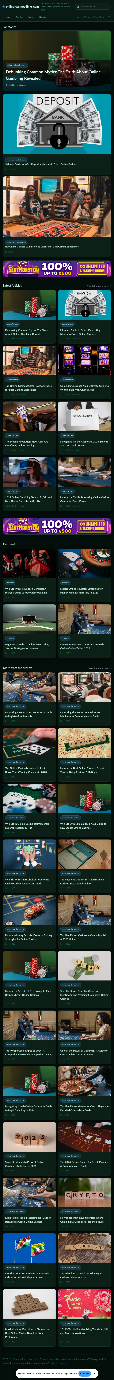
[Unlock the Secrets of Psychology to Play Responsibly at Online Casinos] (29, 979)
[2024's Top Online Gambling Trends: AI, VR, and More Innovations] (84, 1317)
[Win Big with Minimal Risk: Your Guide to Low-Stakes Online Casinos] (84, 810)
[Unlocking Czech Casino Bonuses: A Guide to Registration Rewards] (29, 699)
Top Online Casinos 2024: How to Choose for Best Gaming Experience (42, 246)
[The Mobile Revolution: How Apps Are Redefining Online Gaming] (29, 428)
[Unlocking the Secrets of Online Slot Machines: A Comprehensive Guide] (84, 699)
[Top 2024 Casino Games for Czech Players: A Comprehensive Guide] (84, 1148)
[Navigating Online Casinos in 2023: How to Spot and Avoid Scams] (84, 428)
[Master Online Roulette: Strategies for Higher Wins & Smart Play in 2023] (84, 575)
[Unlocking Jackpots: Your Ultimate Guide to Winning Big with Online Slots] (84, 372)
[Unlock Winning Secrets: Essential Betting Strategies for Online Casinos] (29, 922)
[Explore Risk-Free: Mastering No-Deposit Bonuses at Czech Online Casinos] (29, 1204)
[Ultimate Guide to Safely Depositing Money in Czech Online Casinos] (84, 316)
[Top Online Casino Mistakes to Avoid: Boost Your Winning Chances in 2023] (29, 754)
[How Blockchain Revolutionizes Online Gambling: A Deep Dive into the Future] (84, 1204)
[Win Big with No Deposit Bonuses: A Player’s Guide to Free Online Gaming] (29, 575)
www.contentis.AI (40, 1362)
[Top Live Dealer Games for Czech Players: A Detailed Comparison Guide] (84, 1093)
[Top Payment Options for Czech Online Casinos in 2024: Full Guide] (84, 866)
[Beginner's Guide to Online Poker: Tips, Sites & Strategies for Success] (29, 631)
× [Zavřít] (94, 1373)
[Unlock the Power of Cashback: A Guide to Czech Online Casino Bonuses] (84, 1037)
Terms (63, 1362)
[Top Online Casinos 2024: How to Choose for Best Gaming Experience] (29, 372)
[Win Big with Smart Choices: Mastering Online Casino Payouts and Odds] (29, 866)
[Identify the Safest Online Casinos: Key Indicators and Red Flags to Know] (29, 1260)
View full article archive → (99, 286)
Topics (31, 17)
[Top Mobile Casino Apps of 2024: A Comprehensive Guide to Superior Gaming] (29, 1037)
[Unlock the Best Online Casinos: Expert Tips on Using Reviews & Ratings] (84, 754)
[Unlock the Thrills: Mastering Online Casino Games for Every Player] (84, 484)
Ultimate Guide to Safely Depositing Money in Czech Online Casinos (41, 164)
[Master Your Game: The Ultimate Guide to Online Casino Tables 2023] (84, 631)
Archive (19, 17)
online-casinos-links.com (22, 6)
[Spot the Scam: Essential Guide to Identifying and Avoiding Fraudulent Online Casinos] (84, 979)
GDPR (55, 1362)
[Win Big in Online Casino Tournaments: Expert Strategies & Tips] (29, 810)
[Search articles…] (94, 6)
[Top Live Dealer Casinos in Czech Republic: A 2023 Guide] (84, 922)
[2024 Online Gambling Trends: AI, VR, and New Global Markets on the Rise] (29, 484)
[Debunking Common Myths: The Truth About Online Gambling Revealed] (29, 316)
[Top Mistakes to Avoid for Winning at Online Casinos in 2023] (84, 1260)
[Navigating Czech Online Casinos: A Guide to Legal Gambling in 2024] (29, 1093)
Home (8, 17)
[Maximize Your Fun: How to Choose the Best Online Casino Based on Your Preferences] (29, 1317)
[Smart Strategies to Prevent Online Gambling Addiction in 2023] (29, 1148)
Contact (43, 17)
